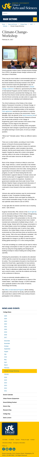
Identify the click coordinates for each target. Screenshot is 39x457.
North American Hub (29, 115)
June (5, 357)
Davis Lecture (7, 417)
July (5, 354)
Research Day (7, 410)
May (5, 359)
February (6, 367)
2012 (5, 388)
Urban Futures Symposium (11, 398)
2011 (5, 391)
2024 (5, 318)
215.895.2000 (10, 455)
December (7, 341)
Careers (17, 439)
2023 (5, 321)
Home (3, 24)
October (6, 346)
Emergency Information (19, 442)
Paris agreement (7, 111)
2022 (5, 324)
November (7, 343)
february (5, 26)
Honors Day (6, 406)
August (6, 351)
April (5, 362)
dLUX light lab (32, 212)
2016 (5, 377)
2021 (5, 326)
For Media (11, 439)
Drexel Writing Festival (10, 402)
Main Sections (10, 19)
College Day (6, 414)
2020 (5, 329)
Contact (32, 439)
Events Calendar (8, 394)
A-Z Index (4, 439)
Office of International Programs (14, 289)
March (6, 365)
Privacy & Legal (25, 439)
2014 (5, 383)
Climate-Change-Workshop (11, 371)
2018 (5, 335)
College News (23, 24)
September (7, 349)
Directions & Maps (7, 442)
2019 (5, 332)
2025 (5, 316)
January (6, 374)
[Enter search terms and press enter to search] (19, 13)
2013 (5, 385)
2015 (5, 380)
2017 (31, 24)
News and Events (12, 24)
